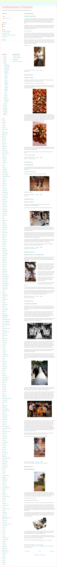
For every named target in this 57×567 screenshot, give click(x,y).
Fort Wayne (4, 253)
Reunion (3, 468)
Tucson (3, 532)
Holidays (3, 317)
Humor (3, 326)
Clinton (3, 178)
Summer (34, 158)
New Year (4, 391)
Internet (3, 333)
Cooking (3, 199)
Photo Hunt (4, 419)
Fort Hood (4, 251)
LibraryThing (4, 354)
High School (4, 309)
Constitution (4, 195)
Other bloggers (4, 410)
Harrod (3, 297)
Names (3, 389)
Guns (3, 290)
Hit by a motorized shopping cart (5, 315)
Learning (3, 351)
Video (3, 543)
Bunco (3, 155)
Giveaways (4, 272)
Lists (3, 359)
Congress (4, 190)
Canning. (3, 160)
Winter (3, 557)
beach (3, 137)
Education (4, 225)
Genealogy (4, 271)
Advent (3, 125)
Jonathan (3, 340)
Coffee (3, 181)
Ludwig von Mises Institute (17, 61)
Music (3, 386)
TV (2, 534)
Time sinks (4, 520)
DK (2, 218)
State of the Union (5, 496)
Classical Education (5, 176)
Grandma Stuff (4, 283)
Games (3, 264)
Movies (3, 382)
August (5, 71)
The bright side (28, 164)
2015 (4, 60)
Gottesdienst (4, 281)
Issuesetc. (4, 335)
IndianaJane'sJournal (17, 7)
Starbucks (4, 494)
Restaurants (4, 466)
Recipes (30, 158)
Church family (4, 174)
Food (28, 158)
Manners (3, 363)
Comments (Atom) (42, 554)
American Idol (4, 129)
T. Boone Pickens (5, 508)
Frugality (3, 258)
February (6, 100)
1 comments (37, 157)
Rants (3, 454)
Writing (3, 562)
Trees (3, 529)
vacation (3, 541)
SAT (3, 473)
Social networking (5, 487)
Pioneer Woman (5, 426)
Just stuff (3, 342)
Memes (3, 375)
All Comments (6, 18)
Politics (3, 433)
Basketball (4, 134)
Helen (3, 306)
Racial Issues (4, 452)
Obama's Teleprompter (6, 398)
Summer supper (28, 77)
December (6, 65)
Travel (3, 527)
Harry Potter (4, 299)
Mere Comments (5, 377)
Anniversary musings (30, 303)
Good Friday (4, 279)
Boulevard (4, 150)
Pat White (4, 417)
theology (3, 515)
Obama (3, 396)
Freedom (3, 255)
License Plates (4, 356)
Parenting (4, 414)
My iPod (3, 387)
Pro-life (3, 445)
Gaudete (3, 269)
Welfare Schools (5, 551)
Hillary (3, 311)
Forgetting (4, 250)
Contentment (4, 197)
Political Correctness (5, 431)
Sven (31, 547)
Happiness (4, 295)
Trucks (3, 530)
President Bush (5, 442)
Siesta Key (4, 486)
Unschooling (4, 539)
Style (3, 501)
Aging (3, 127)
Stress (3, 500)
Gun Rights (4, 288)
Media (3, 373)
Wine (3, 555)
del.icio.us (4, 213)
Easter (3, 222)
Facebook (4, 236)
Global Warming (5, 276)
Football (3, 248)
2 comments (37, 247)
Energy (3, 230)
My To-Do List (4, 36)
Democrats (4, 215)
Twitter (3, 536)
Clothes (3, 180)
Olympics (3, 407)
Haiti (3, 292)
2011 (4, 105)
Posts (4, 16)
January (5, 101)
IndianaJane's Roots (5, 33)
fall (27, 195)
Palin (3, 412)
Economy (3, 223)
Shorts (3, 482)
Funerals (3, 260)
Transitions (4, 525)
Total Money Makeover (6, 523)
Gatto (3, 267)
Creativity (3, 202)
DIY (2, 216)
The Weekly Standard (16, 57)
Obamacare (4, 400)
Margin (28, 297)
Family (28, 71)
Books (3, 148)
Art (2, 130)
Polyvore (3, 435)
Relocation (4, 463)
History (3, 313)
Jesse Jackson (4, 338)
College (3, 183)
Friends (3, 257)
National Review (15, 59)
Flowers (3, 244)
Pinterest (3, 424)
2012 (4, 103)
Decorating (4, 211)
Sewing (3, 477)
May (5, 95)
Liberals (3, 352)
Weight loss (4, 550)
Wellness (3, 553)
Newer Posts (27, 551)
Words (3, 558)
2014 (4, 62)
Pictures (3, 422)
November (6, 66)
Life (36, 248)
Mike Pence (4, 379)
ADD (3, 123)
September (6, 69)
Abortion (3, 122)
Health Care (4, 304)
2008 (4, 110)
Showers (3, 484)
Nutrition (3, 394)
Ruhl (3, 470)
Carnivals (3, 162)
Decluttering (4, 209)
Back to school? (29, 202)
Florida (3, 243)
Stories (25, 547)
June (5, 94)
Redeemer (4, 461)
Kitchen (3, 345)
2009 (4, 108)
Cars (3, 164)
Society (42, 463)
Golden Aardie (4, 278)
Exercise (3, 234)
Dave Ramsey (4, 206)
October (5, 68)
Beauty (3, 139)
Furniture (3, 262)
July (5, 92)
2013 (4, 63)
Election (3, 229)
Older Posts (52, 551)
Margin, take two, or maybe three (34, 254)
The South (4, 514)
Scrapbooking (4, 475)
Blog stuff (3, 143)
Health (3, 302)
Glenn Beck (4, 274)
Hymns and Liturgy (5, 328)
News (3, 393)
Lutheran (3, 361)
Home (40, 551)
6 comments (37, 70)
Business (3, 157)
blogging (3, 146)
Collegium (4, 185)
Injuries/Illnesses (5, 331)
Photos (3, 421)
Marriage (39, 463)
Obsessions (4, 401)
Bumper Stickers (5, 153)
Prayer (3, 440)
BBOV (3, 136)
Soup (3, 491)
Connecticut (4, 192)
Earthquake (4, 220)
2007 (4, 111)
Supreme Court (5, 505)
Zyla (3, 564)
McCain (3, 372)
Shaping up (4, 479)
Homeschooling (32, 248)
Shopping (4, 480)
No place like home (30, 16)
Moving (3, 384)
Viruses (3, 544)
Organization (32, 297)
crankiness (4, 201)
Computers (4, 188)
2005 (4, 114)
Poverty (3, 438)
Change (3, 167)
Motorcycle (4, 380)
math (3, 370)
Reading (3, 456)
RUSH (3, 472)
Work (3, 560)
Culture (28, 463)
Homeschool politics (5, 319)
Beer (3, 141)
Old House (4, 405)
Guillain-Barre (4, 285)
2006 (4, 113)
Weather (3, 546)
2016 (4, 59)
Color (3, 187)
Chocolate (4, 169)
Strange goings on (29, 469)
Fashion (3, 241)
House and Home (5, 324)
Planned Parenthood (5, 428)
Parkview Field (4, 415)
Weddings (46, 463)
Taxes (3, 510)
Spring (3, 493)
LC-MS (3, 349)
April (5, 97)
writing (43, 257)
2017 (4, 57)
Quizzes (3, 449)
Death (3, 208)
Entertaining (32, 463)
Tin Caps (3, 522)
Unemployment (4, 537)
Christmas (4, 171)
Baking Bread (4, 132)
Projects (3, 447)
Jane (4, 24)
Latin (3, 347)
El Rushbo (4, 227)
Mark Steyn (4, 366)
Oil (2, 403)
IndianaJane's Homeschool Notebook (8, 35)
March (5, 98)
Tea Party (4, 512)
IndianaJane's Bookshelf (6, 31)
